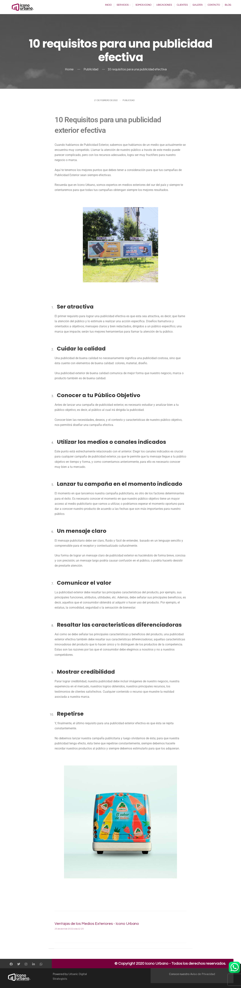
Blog (228, 5)
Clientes (182, 5)
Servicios (123, 5)
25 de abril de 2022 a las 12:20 (69, 928)
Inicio (108, 5)
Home (69, 69)
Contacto (214, 5)
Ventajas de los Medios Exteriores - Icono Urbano (97, 924)
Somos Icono (143, 5)
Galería (198, 5)
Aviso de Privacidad (202, 974)
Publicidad (91, 69)
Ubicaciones (164, 5)
